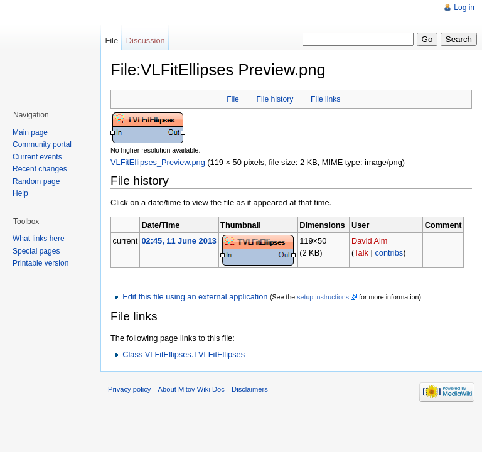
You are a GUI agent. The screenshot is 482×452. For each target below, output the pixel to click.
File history (275, 99)
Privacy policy (129, 389)
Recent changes (40, 168)
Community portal (42, 144)
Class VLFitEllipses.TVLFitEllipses (183, 354)
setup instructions (323, 297)
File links (325, 99)
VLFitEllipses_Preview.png (157, 162)
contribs (389, 252)
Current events (37, 157)
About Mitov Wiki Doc (191, 389)
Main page (30, 132)
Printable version (40, 263)
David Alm (369, 240)
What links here (39, 238)
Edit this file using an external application (194, 296)
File (233, 99)
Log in (464, 7)
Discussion (145, 40)
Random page (36, 181)
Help (20, 193)
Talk (361, 252)
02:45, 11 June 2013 (179, 240)
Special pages (36, 251)
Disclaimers (250, 389)
